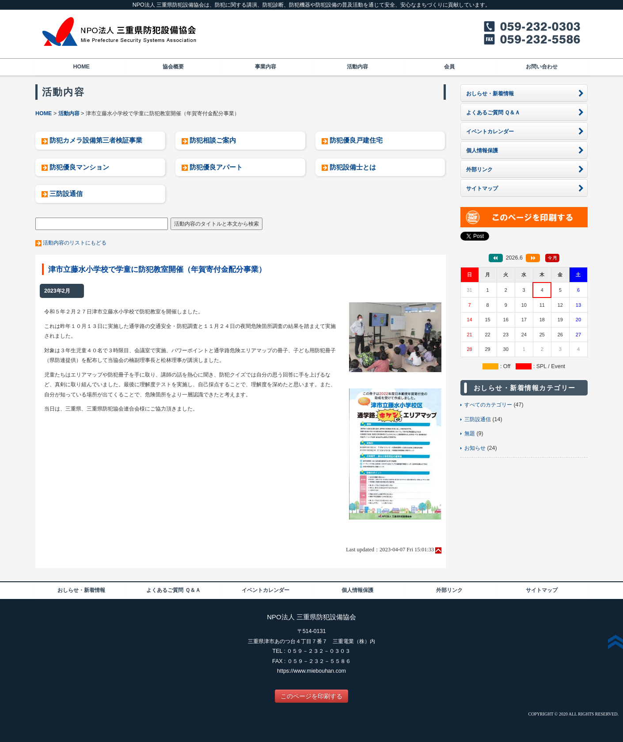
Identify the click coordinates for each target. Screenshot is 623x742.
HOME (81, 67)
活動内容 (357, 67)
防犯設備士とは (353, 167)
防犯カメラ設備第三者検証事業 (95, 140)
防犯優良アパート (216, 167)
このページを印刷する (311, 696)
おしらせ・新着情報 (81, 590)
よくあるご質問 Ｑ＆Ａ (173, 590)
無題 (469, 433)
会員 (449, 67)
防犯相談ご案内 (213, 140)
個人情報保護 (357, 590)
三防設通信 (66, 193)
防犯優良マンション (79, 167)
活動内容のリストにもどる (74, 243)
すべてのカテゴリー (488, 405)
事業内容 (265, 67)
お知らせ (475, 448)
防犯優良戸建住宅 (356, 140)
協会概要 (173, 67)
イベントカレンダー (265, 590)
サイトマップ (542, 590)
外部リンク (449, 590)
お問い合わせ (542, 67)
